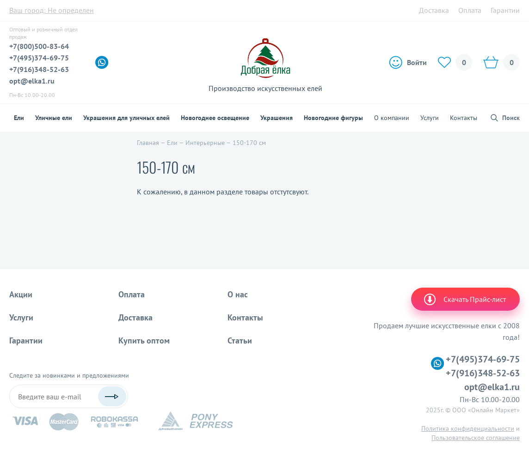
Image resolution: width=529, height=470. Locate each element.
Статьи (240, 340)
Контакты (463, 118)
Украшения (276, 118)
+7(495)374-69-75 (39, 57)
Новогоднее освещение (215, 118)
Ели (19, 118)
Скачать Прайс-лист (464, 299)
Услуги (429, 118)
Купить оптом (144, 340)
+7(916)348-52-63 (39, 69)
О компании (391, 118)
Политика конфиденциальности (467, 428)
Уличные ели (53, 118)
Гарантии (505, 10)
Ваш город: (51, 10)
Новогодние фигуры (333, 118)
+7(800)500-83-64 (39, 46)
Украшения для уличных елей (126, 118)
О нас (238, 294)
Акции (20, 294)
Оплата (469, 10)
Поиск (511, 118)
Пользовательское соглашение (475, 438)
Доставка (434, 10)
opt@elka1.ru (32, 80)
